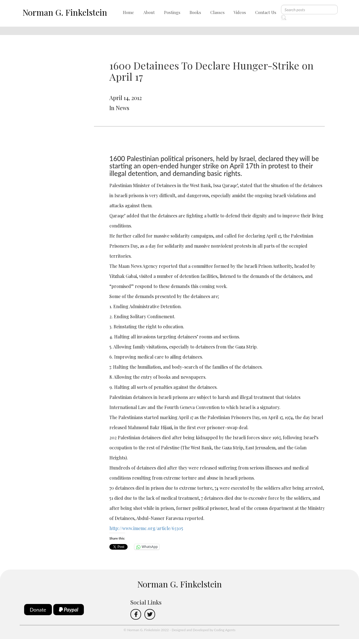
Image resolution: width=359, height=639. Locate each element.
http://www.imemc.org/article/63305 (146, 528)
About (149, 12)
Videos (240, 12)
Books (195, 12)
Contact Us (265, 12)
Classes (217, 12)
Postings (172, 12)
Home (128, 12)
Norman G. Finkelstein (64, 12)
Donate (38, 610)
